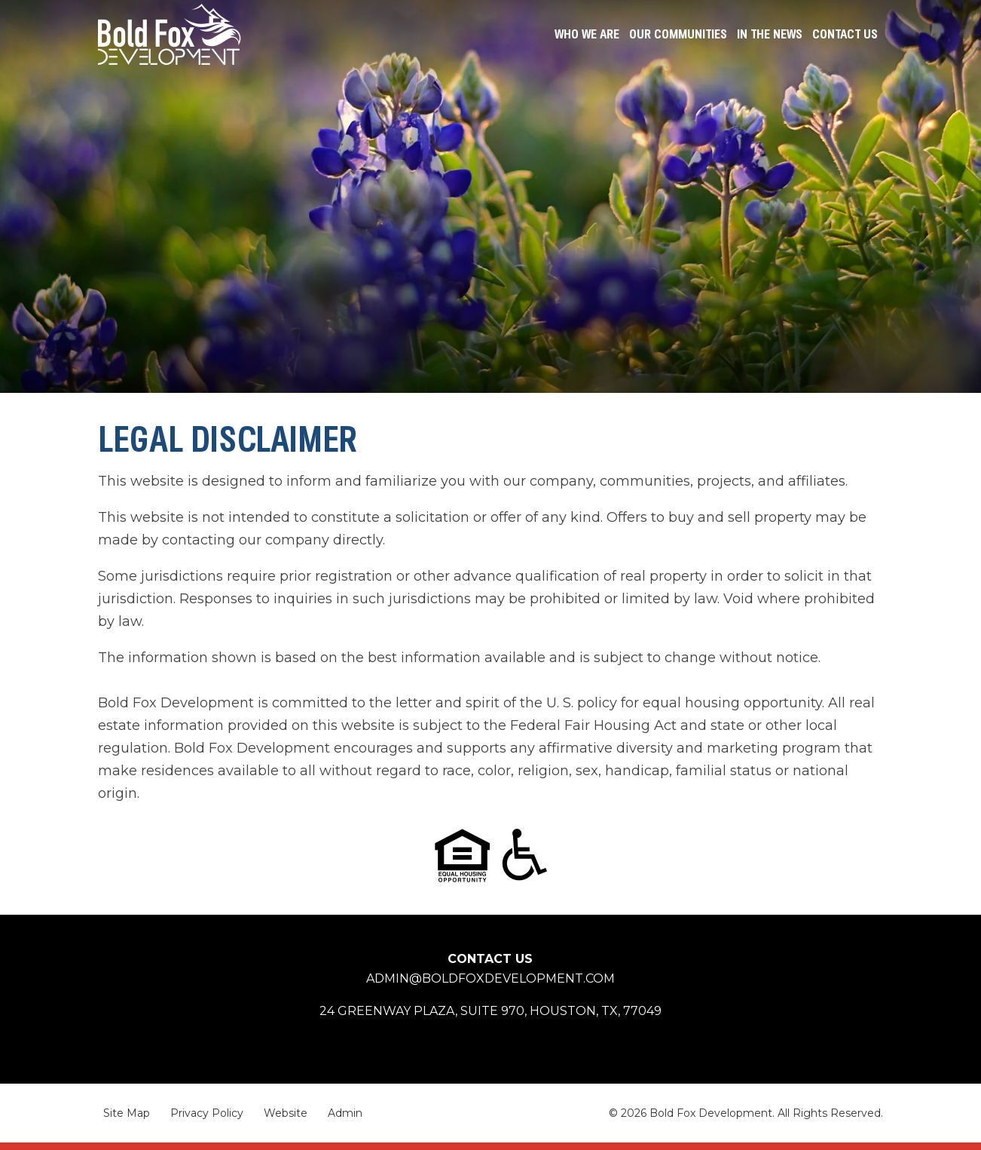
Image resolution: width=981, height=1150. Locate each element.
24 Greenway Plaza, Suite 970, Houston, (490, 1011)
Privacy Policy (206, 1113)
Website (285, 1113)
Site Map (126, 1113)
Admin (345, 1113)
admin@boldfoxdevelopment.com (490, 978)
